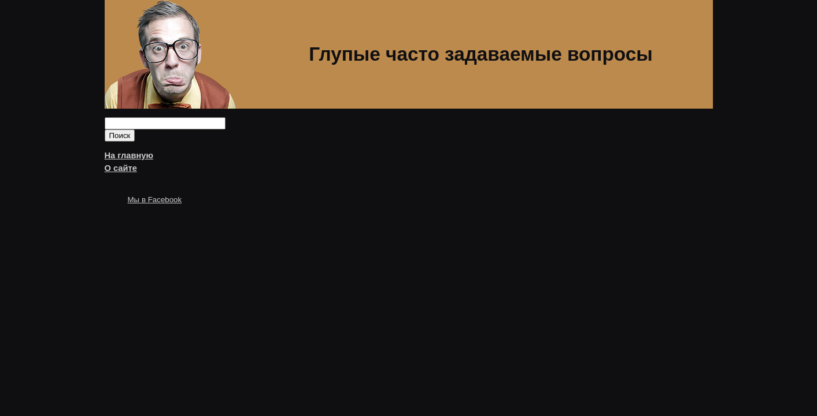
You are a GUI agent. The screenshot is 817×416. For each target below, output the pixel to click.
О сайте (121, 168)
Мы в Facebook (155, 199)
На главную (129, 155)
